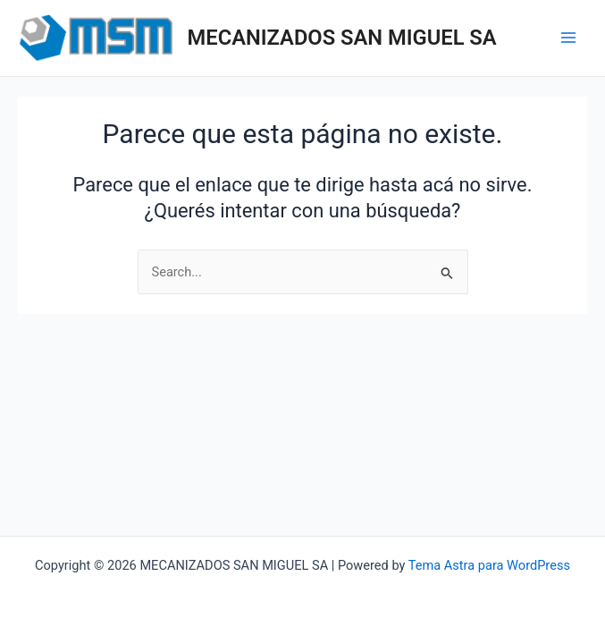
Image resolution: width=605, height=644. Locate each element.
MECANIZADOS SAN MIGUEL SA (342, 37)
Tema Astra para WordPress (489, 565)
